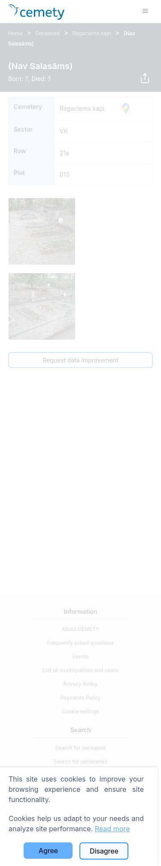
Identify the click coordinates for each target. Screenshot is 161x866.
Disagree (104, 851)
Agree (48, 850)
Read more (112, 828)
